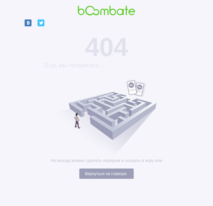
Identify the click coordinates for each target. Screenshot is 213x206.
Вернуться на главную (106, 173)
